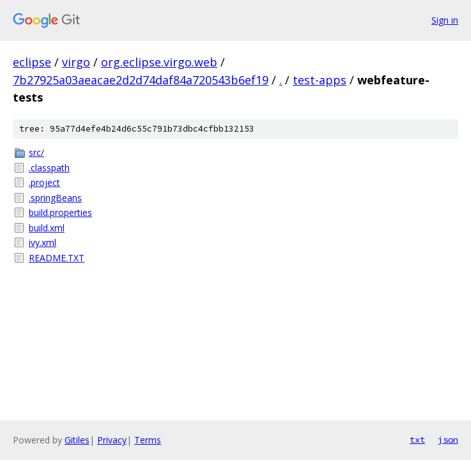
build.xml (47, 228)
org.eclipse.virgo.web (159, 62)
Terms (147, 440)
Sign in (444, 20)
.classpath (49, 168)
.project (44, 182)
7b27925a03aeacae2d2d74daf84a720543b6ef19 (140, 80)
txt (417, 439)
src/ (36, 152)
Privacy (112, 440)
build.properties (60, 212)
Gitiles (77, 440)
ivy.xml (42, 242)
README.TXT (56, 258)
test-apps (319, 80)
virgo (76, 62)
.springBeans (55, 198)
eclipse (32, 62)
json (448, 439)
